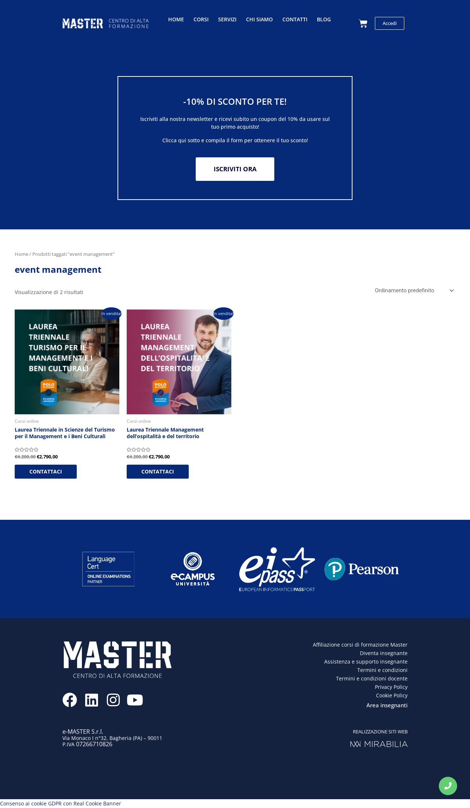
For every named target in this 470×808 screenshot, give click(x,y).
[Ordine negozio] (412, 291)
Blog (324, 19)
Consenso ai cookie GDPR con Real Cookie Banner (60, 803)
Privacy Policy (391, 687)
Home (176, 19)
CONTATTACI (45, 471)
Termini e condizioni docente (372, 678)
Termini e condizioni (382, 670)
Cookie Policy (392, 695)
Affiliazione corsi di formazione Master (360, 644)
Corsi (201, 19)
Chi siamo (259, 19)
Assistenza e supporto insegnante (366, 661)
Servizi (227, 19)
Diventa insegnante (384, 653)
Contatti (294, 19)
